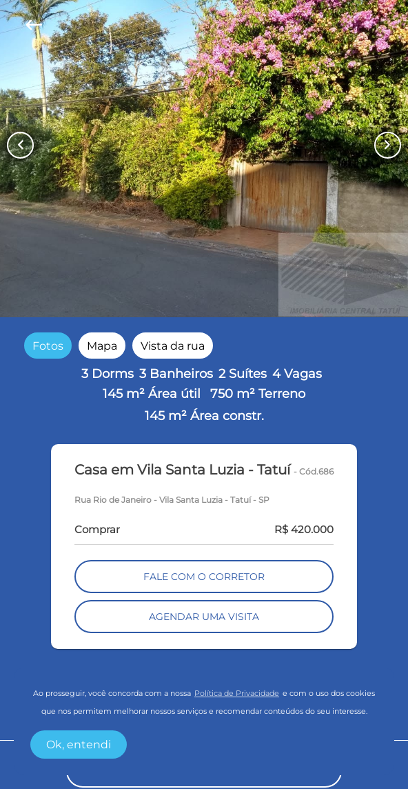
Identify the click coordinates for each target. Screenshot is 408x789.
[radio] (47, 345)
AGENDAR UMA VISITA (204, 616)
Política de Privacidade (236, 693)
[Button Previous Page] (20, 145)
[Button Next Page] (387, 145)
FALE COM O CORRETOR (204, 576)
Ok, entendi (78, 744)
